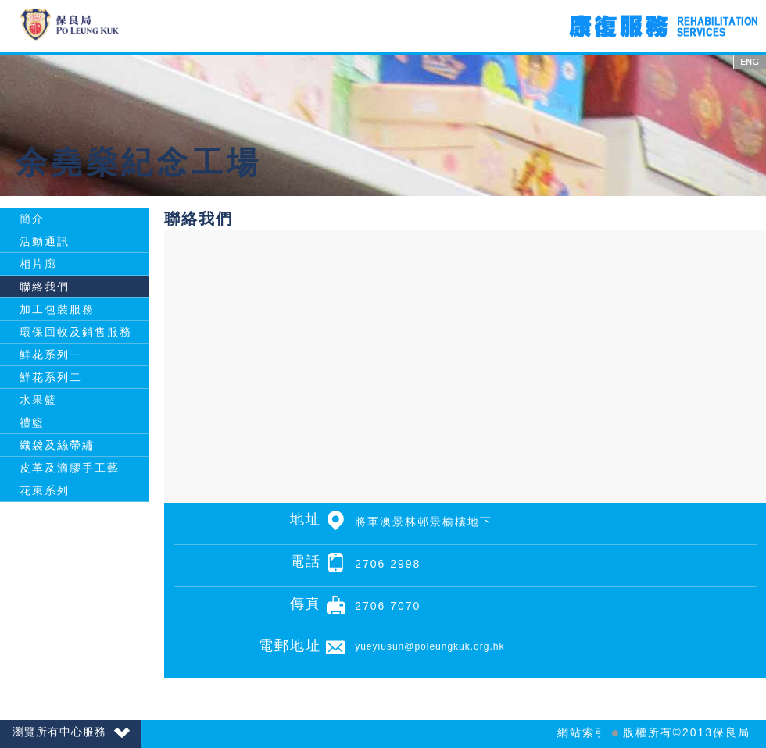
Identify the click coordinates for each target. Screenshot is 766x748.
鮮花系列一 (51, 354)
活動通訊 (45, 241)
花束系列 (45, 490)
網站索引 (582, 732)
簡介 (32, 218)
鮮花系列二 (51, 377)
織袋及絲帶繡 (57, 445)
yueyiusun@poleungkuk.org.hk (429, 646)
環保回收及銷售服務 (76, 332)
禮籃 (32, 422)
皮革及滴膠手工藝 (70, 467)
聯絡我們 (45, 286)
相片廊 (38, 264)
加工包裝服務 (57, 309)
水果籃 (38, 400)
